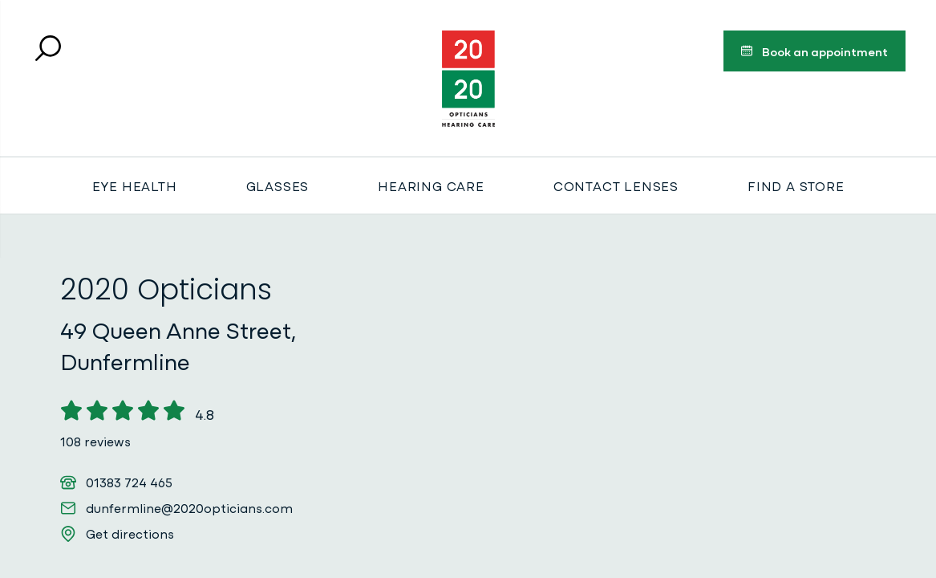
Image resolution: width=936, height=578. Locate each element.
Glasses (278, 185)
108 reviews (95, 441)
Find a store (796, 185)
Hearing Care (431, 185)
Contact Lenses (616, 185)
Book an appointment (814, 54)
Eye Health (134, 185)
